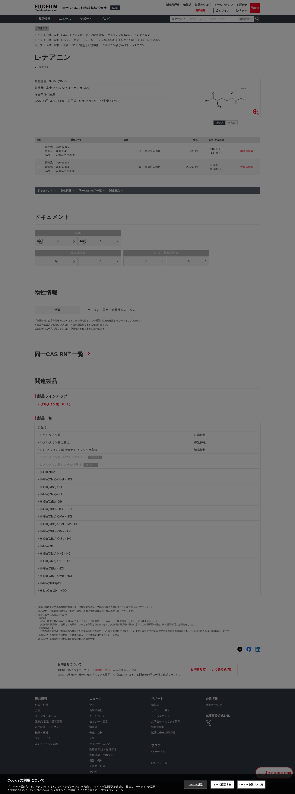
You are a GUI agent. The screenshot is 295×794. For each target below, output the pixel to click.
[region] (147, 784)
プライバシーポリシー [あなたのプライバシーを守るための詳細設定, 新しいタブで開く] (113, 790)
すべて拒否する (222, 784)
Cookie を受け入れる (251, 784)
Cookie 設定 (195, 784)
